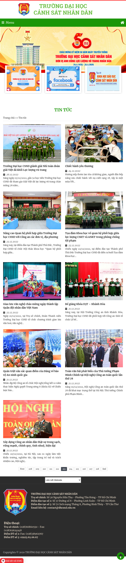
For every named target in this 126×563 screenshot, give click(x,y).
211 (50, 469)
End (104, 469)
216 (84, 469)
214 (70, 469)
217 (90, 469)
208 (30, 469)
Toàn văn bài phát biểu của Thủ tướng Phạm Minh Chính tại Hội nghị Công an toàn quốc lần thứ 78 (93, 375)
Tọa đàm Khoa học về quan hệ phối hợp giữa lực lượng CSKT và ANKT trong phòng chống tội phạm (92, 237)
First (22, 469)
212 (57, 469)
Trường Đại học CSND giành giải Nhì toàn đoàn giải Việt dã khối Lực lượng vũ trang (31, 168)
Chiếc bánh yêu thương (79, 166)
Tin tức (23, 117)
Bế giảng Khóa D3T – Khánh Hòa (85, 304)
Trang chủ (9, 117)
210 (44, 469)
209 (37, 469)
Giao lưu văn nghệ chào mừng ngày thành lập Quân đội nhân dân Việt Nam (30, 305)
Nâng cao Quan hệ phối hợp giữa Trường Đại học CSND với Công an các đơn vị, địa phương (30, 235)
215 (77, 469)
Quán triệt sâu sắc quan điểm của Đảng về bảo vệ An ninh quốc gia (31, 373)
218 (97, 469)
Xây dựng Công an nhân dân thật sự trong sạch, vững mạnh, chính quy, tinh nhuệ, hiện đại (32, 443)
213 (64, 469)
